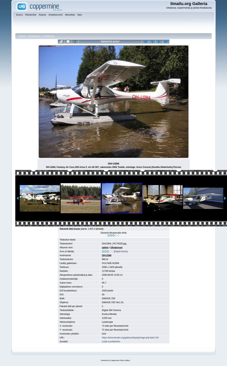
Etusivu (22, 36)
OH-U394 (106, 255)
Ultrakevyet (48, 36)
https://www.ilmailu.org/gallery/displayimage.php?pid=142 (130, 337)
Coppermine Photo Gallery (120, 360)
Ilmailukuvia (35, 36)
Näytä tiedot (121, 251)
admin (105, 247)
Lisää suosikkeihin (111, 341)
